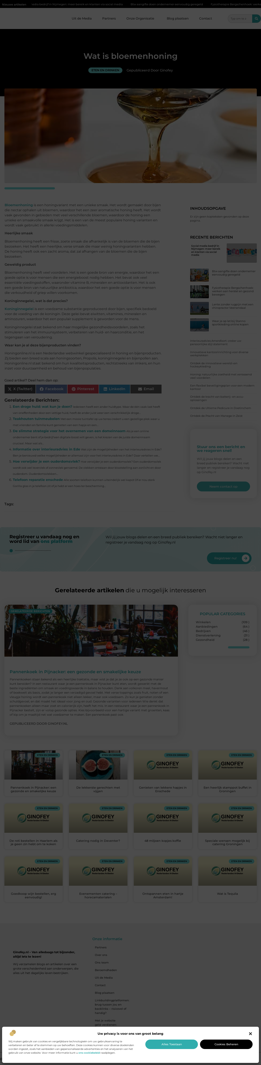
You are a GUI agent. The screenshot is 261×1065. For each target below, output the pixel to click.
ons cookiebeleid (89, 1052)
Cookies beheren (226, 1044)
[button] (250, 1034)
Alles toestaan (172, 1044)
